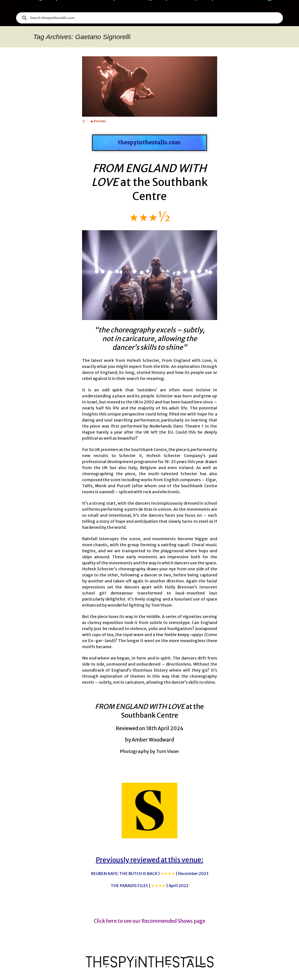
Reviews (100, 121)
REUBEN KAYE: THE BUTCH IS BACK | (149, 873)
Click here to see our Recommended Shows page (149, 921)
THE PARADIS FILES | (150, 885)
